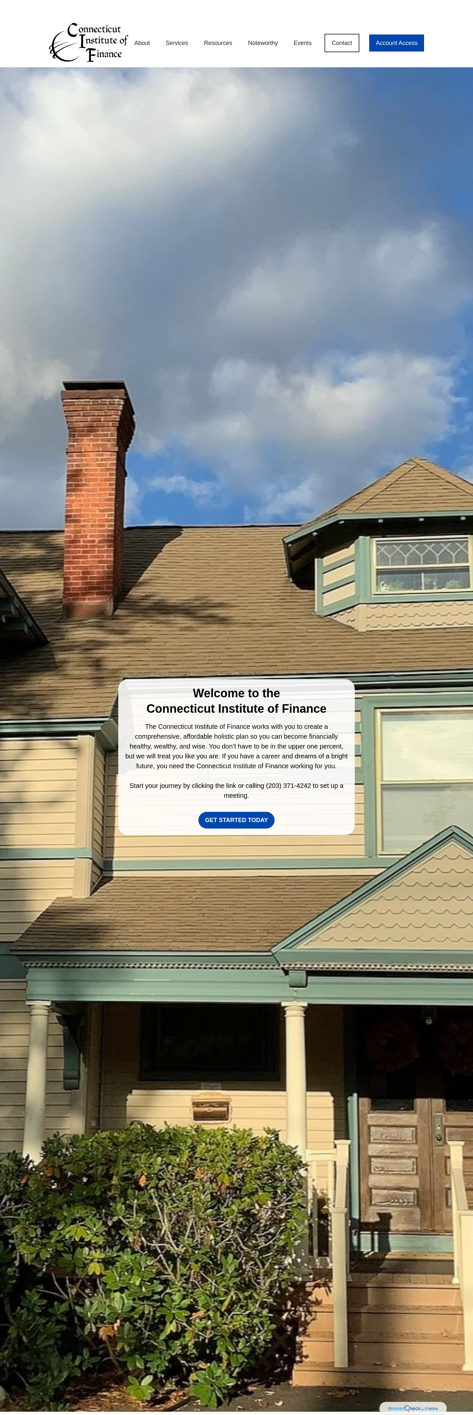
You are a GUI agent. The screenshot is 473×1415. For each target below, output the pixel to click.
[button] (142, 24)
